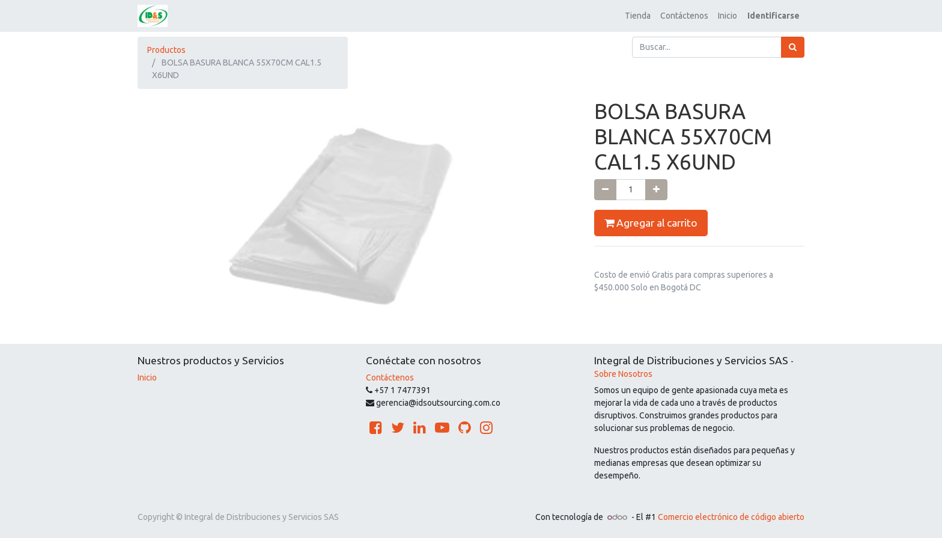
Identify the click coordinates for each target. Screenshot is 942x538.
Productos (166, 50)
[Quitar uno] (605, 189)
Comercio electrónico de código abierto (731, 517)
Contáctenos (390, 377)
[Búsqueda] (792, 47)
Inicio (147, 377)
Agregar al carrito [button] (650, 223)
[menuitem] (637, 16)
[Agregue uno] (656, 189)
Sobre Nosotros (623, 374)
